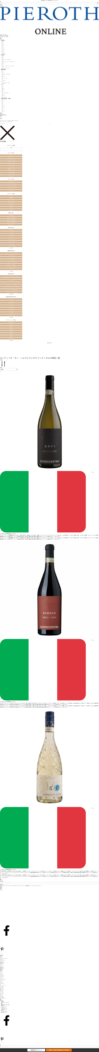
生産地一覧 (2, 967)
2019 (11, 338)
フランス (11, 229)
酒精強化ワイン (11, 169)
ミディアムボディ (11, 186)
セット (11, 176)
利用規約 (2, 1005)
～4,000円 (11, 215)
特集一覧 (1, 1000)
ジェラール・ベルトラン (11, 285)
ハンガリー (2, 986)
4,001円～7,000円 (11, 217)
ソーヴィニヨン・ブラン (11, 262)
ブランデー (11, 166)
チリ (11, 299)
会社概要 (2, 1001)
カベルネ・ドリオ (11, 264)
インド (11, 243)
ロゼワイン (11, 162)
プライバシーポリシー (4, 1011)
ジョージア (2, 992)
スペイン (11, 310)
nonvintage (11, 322)
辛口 (11, 196)
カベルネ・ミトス (11, 266)
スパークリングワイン (11, 159)
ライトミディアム (11, 183)
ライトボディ (11, 181)
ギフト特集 (2, 997)
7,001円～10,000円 (11, 219)
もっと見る (11, 271)
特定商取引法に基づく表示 (5, 1004)
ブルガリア (2, 990)
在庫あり (92, 472)
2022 (11, 331)
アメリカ (11, 236)
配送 (1, 1003)
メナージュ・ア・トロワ (11, 292)
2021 (11, 333)
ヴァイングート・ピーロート (11, 276)
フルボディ (11, 190)
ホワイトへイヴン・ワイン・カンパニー (11, 283)
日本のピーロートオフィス (5, 1002)
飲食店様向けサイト (4, 1012)
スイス (11, 313)
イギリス (1, 991)
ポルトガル (2, 987)
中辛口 (11, 198)
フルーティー (11, 203)
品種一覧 (1, 969)
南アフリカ (2, 989)
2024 (11, 326)
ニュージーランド (11, 315)
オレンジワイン (11, 164)
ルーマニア (2, 988)
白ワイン (11, 157)
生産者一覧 (2, 968)
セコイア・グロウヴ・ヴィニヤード (11, 287)
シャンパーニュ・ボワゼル (11, 289)
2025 (11, 324)
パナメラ (11, 280)
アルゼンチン (11, 239)
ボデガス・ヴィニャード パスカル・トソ (11, 278)
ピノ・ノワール (11, 257)
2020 (11, 336)
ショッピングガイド (4, 1006)
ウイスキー (11, 171)
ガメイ (11, 269)
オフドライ (11, 200)
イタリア (11, 234)
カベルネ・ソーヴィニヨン (11, 253)
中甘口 (11, 205)
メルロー (11, 255)
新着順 (2, 369)
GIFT (1, 112)
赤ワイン (11, 155)
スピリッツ (11, 173)
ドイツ (11, 232)
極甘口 (11, 209)
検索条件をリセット (36, 1050)
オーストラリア (11, 246)
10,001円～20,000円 (11, 222)
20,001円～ (11, 224)
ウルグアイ (11, 241)
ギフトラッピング (3, 998)
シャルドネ (11, 260)
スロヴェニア (2, 983)
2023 (11, 329)
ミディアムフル (11, 188)
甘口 (11, 207)
